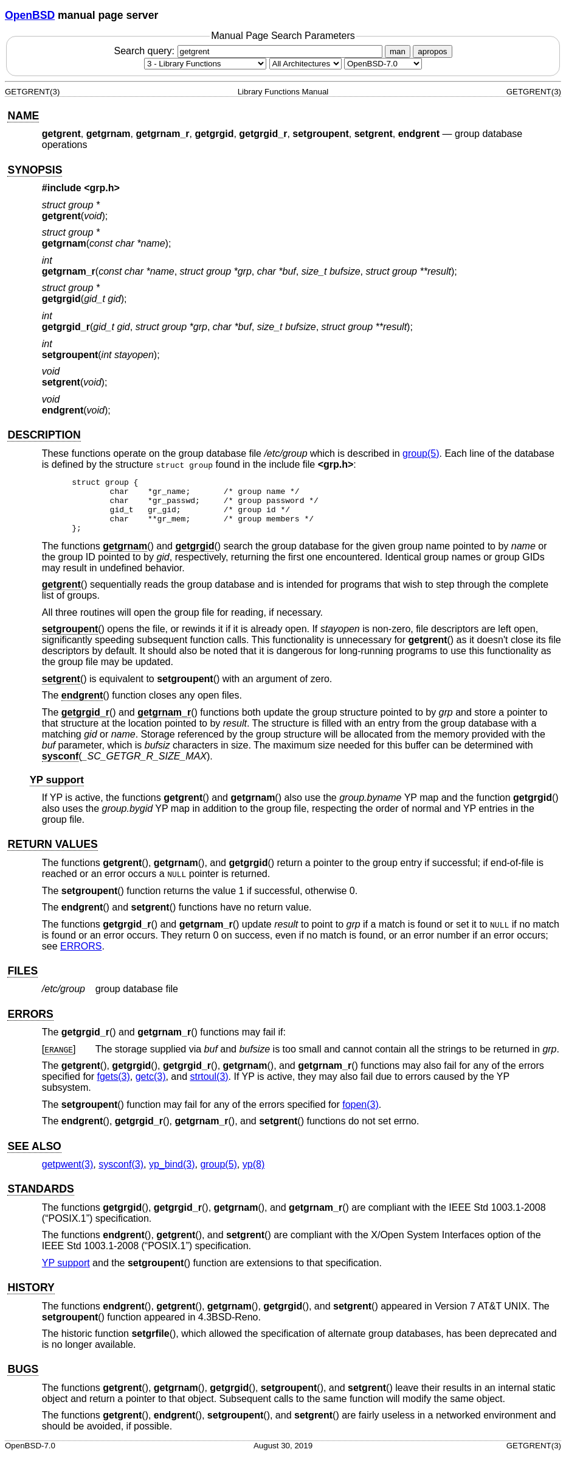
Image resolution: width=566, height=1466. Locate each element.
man (398, 51)
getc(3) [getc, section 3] (151, 1087)
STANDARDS (40, 1200)
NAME (23, 116)
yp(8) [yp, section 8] (253, 1175)
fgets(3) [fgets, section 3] (113, 1087)
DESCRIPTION (43, 435)
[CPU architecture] (305, 63)
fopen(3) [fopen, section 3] (360, 1115)
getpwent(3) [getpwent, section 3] (68, 1175)
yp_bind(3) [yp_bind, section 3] (172, 1175)
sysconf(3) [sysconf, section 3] (120, 1175)
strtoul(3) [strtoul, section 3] (209, 1087)
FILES (22, 982)
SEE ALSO (34, 1157)
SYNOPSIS (34, 170)
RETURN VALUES (52, 855)
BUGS (22, 1380)
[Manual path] (383, 63)
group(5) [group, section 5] (420, 453)
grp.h (102, 188)
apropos (432, 51)
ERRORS (81, 957)
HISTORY (30, 1298)
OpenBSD (30, 15)
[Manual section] (205, 63)
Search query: (249, 51)
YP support (57, 791)
